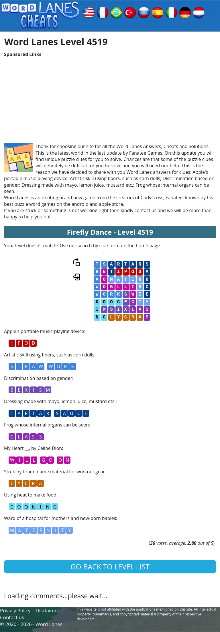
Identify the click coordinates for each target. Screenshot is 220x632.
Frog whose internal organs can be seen (46, 425)
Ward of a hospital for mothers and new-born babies (60, 518)
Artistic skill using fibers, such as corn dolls (49, 355)
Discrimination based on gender (38, 378)
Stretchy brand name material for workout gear (54, 471)
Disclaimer (47, 610)
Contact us (12, 617)
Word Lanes (49, 624)
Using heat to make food (30, 495)
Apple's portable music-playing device (44, 331)
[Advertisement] (110, 97)
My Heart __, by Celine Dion (33, 448)
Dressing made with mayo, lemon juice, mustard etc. (60, 401)
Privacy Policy (15, 610)
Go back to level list (110, 566)
